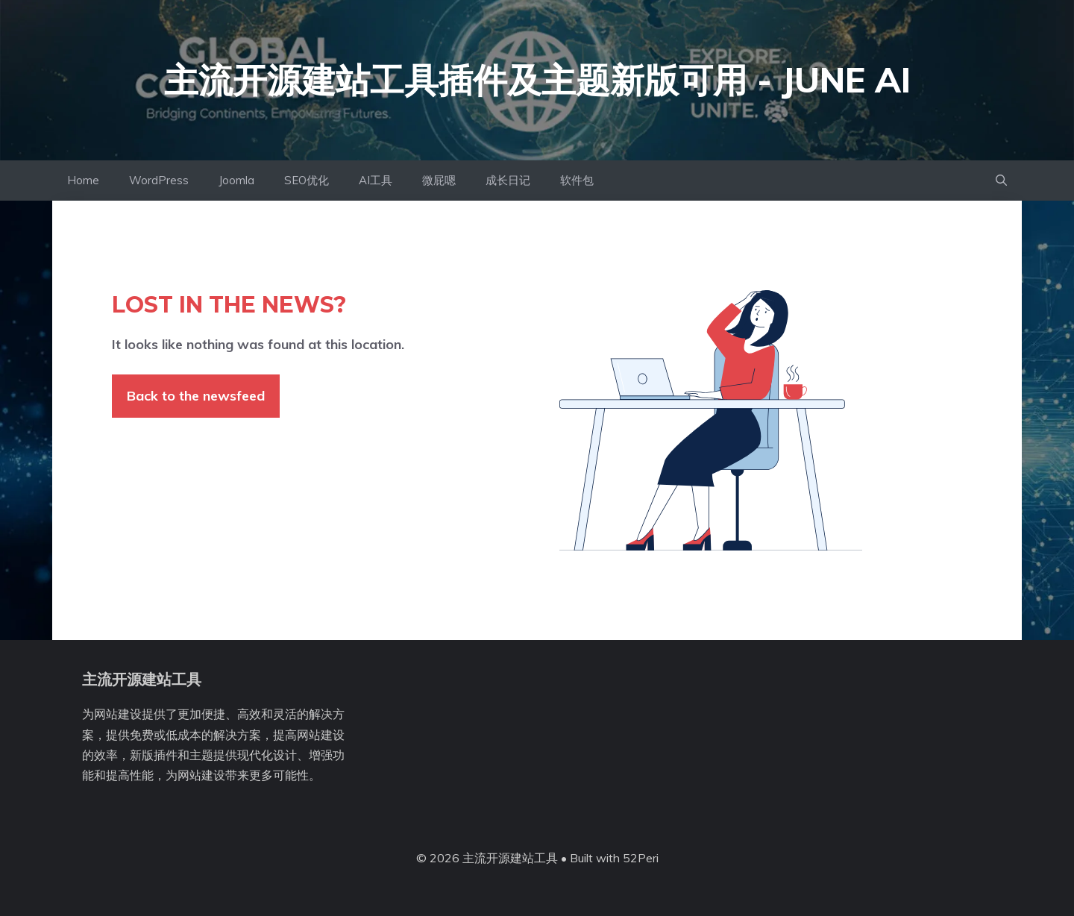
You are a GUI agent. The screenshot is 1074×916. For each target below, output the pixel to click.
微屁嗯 (439, 180)
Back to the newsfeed (196, 395)
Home (83, 180)
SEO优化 (306, 180)
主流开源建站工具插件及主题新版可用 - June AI (537, 79)
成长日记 (508, 180)
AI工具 (375, 180)
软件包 (577, 180)
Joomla (236, 180)
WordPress (159, 180)
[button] (1001, 180)
